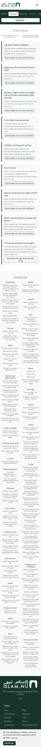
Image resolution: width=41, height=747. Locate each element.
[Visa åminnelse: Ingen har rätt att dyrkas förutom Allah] (20, 68)
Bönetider (8, 721)
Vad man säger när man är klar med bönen (19, 58)
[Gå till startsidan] (10, 5)
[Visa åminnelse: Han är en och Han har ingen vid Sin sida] (20, 194)
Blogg (24, 710)
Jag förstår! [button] (9, 743)
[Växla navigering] (37, 5)
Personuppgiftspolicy (30, 725)
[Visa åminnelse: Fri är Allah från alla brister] (20, 120)
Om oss (25, 721)
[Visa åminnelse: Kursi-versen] (20, 167)
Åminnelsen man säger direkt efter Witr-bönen (21, 260)
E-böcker (7, 717)
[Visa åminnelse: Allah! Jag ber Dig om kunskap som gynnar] (20, 219)
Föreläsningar (9, 714)
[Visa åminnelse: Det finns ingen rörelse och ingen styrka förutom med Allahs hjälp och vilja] (20, 95)
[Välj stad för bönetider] (20, 20)
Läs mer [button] (14, 738)
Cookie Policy (9, 725)
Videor (24, 717)
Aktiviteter (26, 714)
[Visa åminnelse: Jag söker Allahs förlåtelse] (20, 45)
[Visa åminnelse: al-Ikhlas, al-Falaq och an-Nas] (20, 145)
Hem (6, 710)
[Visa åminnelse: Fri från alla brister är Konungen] (20, 243)
